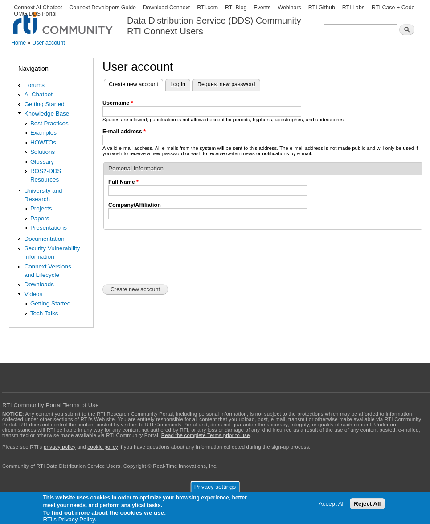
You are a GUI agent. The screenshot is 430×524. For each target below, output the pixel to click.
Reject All (367, 503)
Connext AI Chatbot (38, 7)
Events (262, 7)
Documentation (44, 238)
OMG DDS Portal (35, 14)
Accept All (332, 503)
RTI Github (321, 7)
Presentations (48, 227)
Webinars (289, 7)
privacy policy (60, 447)
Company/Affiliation (134, 205)
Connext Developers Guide (102, 7)
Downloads (38, 284)
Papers (39, 218)
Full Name (123, 182)
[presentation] (170, 256)
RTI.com (207, 7)
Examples (43, 132)
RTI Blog (235, 7)
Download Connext (166, 7)
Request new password (226, 84)
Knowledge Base (46, 113)
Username (117, 103)
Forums (34, 85)
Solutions (42, 152)
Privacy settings (215, 486)
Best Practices (49, 123)
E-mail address (124, 131)
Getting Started (44, 104)
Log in (177, 84)
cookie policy (102, 447)
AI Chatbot (38, 94)
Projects (41, 208)
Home (18, 43)
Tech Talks (44, 313)
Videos (33, 294)
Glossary (42, 161)
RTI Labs (353, 7)
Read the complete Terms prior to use (205, 435)
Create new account (136, 83)
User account (48, 43)
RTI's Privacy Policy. (70, 519)
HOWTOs (43, 142)
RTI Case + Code (393, 7)
